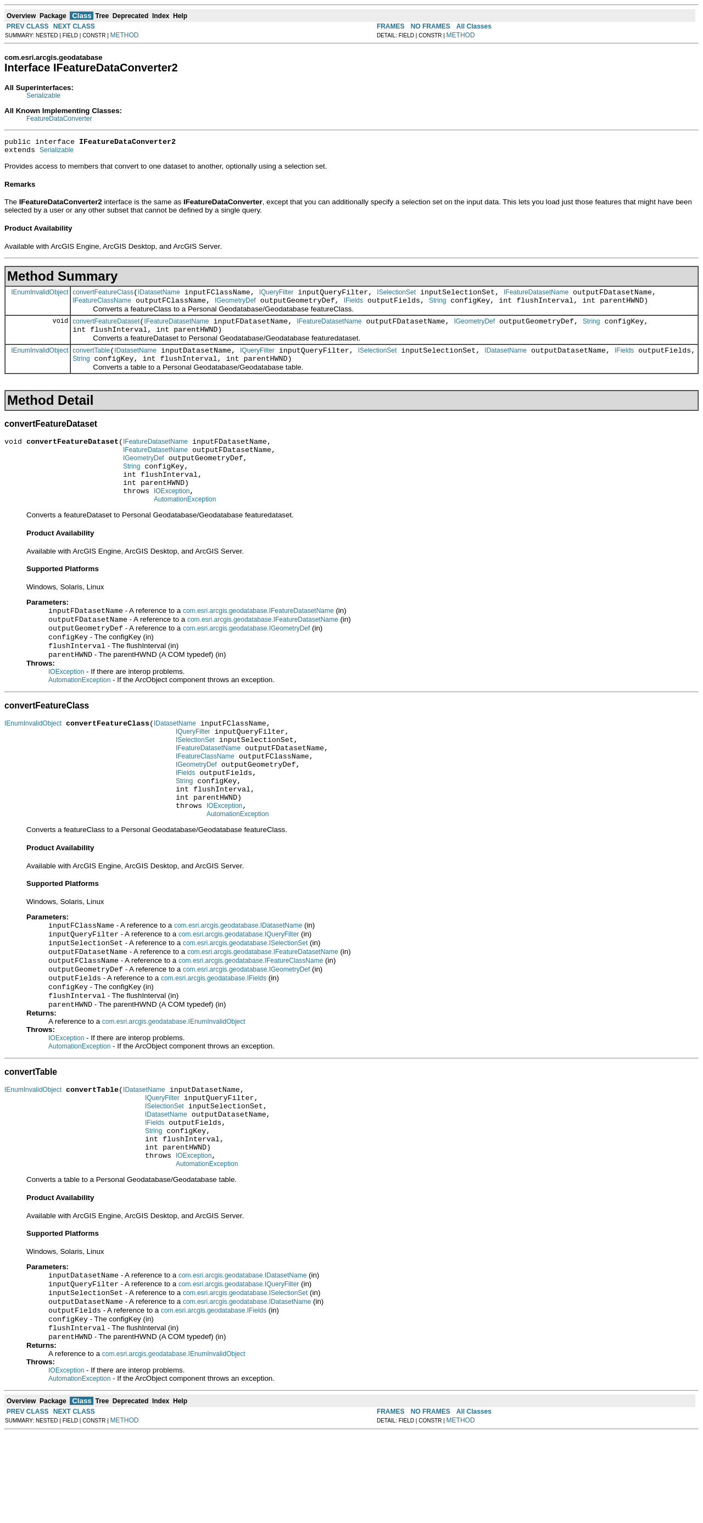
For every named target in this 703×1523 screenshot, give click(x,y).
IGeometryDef (235, 307)
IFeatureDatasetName (536, 297)
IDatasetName (159, 297)
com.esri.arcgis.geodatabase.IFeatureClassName (250, 1019)
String (437, 307)
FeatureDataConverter (59, 118)
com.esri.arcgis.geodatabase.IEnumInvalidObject (174, 1085)
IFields (353, 307)
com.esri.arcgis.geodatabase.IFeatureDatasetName (258, 638)
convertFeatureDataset (106, 329)
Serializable (43, 95)
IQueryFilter (276, 297)
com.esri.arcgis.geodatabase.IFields (213, 1038)
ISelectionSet (396, 297)
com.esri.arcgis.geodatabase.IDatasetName (238, 979)
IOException (171, 516)
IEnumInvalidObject (39, 296)
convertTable (91, 362)
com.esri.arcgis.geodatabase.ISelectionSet (245, 999)
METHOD (124, 35)
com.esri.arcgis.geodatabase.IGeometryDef (246, 658)
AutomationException (185, 525)
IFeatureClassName (101, 307)
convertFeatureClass (102, 297)
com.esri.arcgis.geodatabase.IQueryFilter (238, 989)
